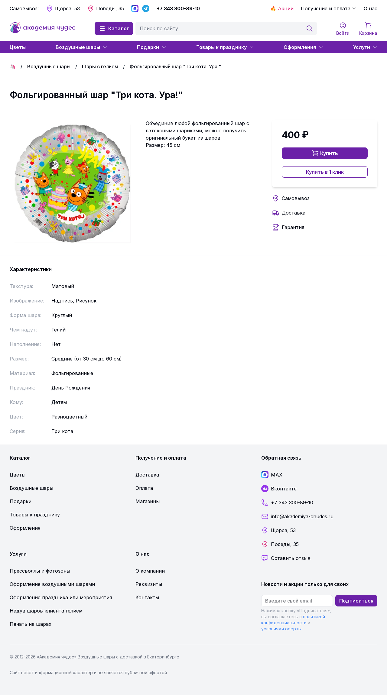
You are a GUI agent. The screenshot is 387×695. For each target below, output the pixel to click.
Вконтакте (279, 488)
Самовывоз (296, 198)
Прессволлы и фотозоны (40, 571)
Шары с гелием (100, 66)
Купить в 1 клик (325, 172)
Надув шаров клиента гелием (46, 611)
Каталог (114, 28)
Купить (325, 153)
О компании (150, 571)
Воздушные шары (81, 47)
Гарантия (293, 227)
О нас (370, 8)
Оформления (303, 47)
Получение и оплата (328, 8)
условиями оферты (281, 628)
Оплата (144, 488)
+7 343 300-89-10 (178, 8)
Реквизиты (148, 584)
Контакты (147, 597)
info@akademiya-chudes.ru (297, 516)
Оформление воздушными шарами (52, 584)
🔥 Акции (282, 8)
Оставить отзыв (286, 558)
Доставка (293, 213)
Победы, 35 (105, 8)
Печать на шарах (30, 624)
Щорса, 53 (63, 8)
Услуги (365, 47)
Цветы (18, 47)
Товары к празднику (225, 47)
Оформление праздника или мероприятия (61, 597)
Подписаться (356, 601)
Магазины (147, 501)
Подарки (151, 47)
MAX (271, 474)
